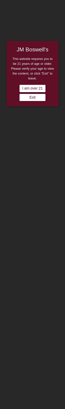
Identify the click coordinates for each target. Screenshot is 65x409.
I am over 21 (32, 88)
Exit (32, 97)
